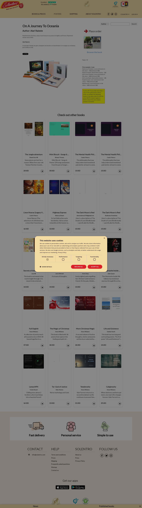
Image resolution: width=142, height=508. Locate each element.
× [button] (104, 238)
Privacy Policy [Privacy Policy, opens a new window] (62, 252)
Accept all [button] (95, 267)
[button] (46, 267)
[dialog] (71, 254)
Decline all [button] (78, 267)
